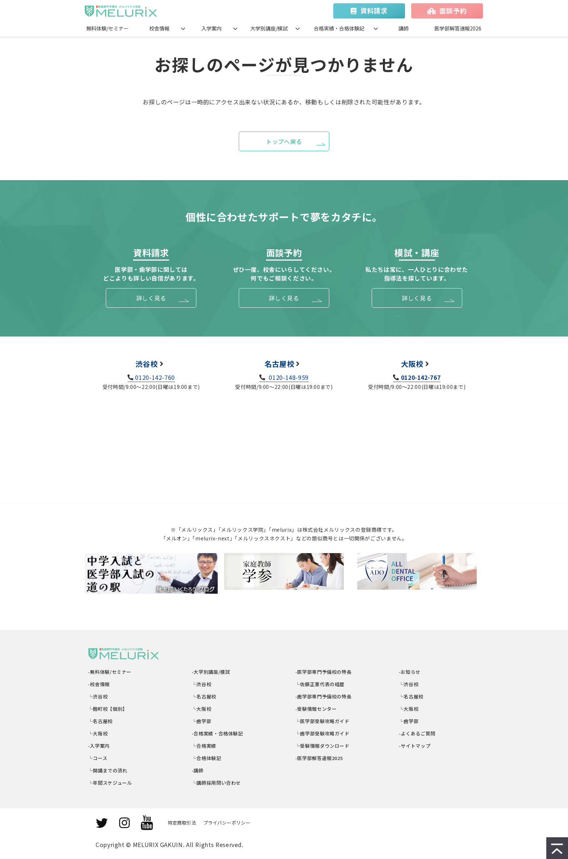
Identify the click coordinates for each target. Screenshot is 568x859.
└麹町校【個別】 (108, 708)
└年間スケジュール (110, 782)
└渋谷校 (98, 696)
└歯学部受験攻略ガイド (323, 733)
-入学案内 (99, 745)
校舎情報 (159, 28)
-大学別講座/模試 (211, 671)
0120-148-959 (288, 377)
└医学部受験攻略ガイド (323, 721)
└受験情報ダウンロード (323, 745)
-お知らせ (410, 671)
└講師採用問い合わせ (216, 782)
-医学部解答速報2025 (319, 758)
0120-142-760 (155, 377)
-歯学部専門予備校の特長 (323, 696)
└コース (97, 758)
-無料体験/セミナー (109, 671)
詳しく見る (151, 298)
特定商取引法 (182, 822)
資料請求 (374, 10)
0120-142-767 (421, 377)
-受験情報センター (316, 708)
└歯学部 (201, 721)
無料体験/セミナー (107, 28)
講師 (403, 28)
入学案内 (211, 28)
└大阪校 (98, 733)
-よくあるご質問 (417, 733)
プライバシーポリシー (226, 822)
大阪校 (412, 363)
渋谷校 (146, 363)
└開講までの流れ (108, 770)
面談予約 (453, 10)
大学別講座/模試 (269, 28)
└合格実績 (204, 745)
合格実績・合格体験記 (339, 28)
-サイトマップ (414, 745)
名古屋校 (279, 363)
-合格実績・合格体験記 (217, 733)
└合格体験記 (206, 758)
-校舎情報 (99, 684)
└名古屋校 (100, 721)
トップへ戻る (284, 141)
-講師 (198, 770)
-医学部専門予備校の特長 (323, 671)
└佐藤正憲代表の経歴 (320, 684)
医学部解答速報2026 (457, 28)
